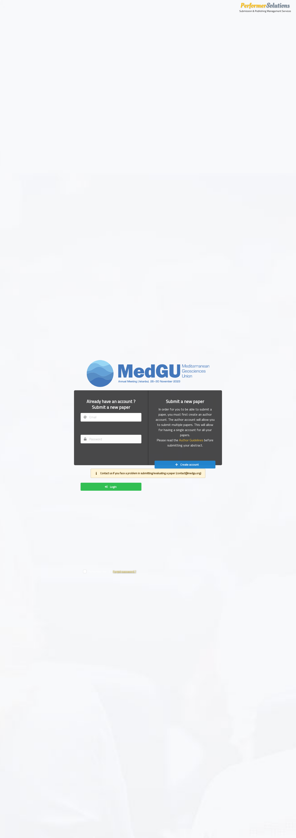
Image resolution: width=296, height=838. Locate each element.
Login (111, 706)
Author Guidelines (191, 489)
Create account (187, 579)
